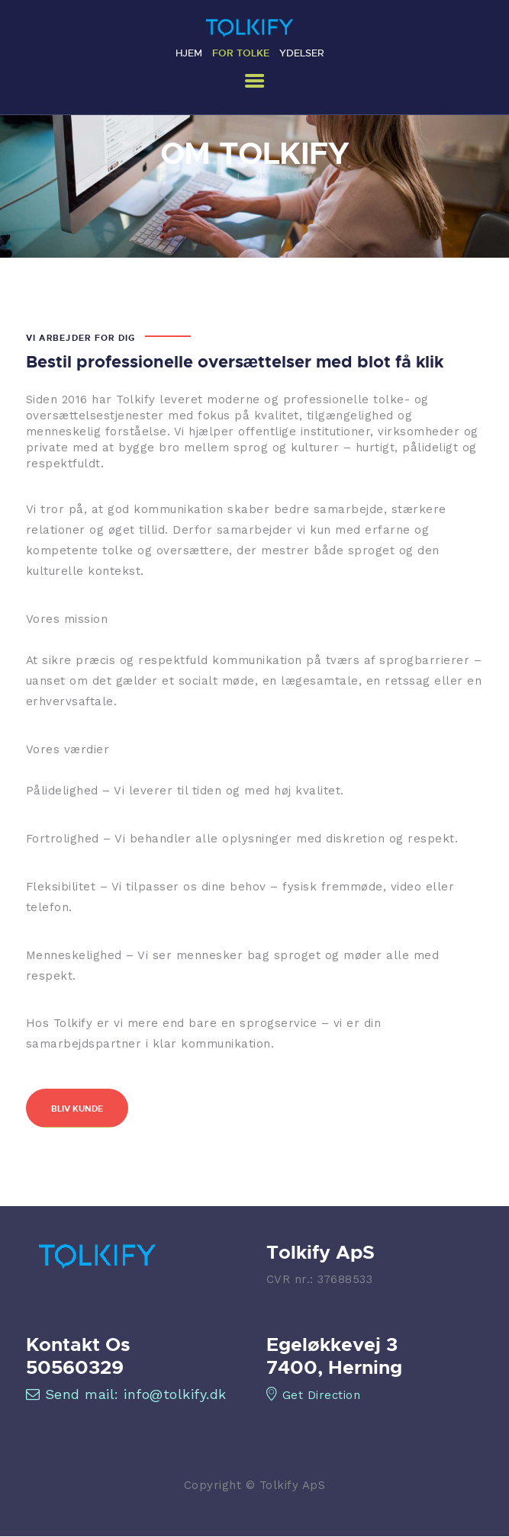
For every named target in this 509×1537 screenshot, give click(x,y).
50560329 (75, 1367)
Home (209, 176)
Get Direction (313, 1395)
